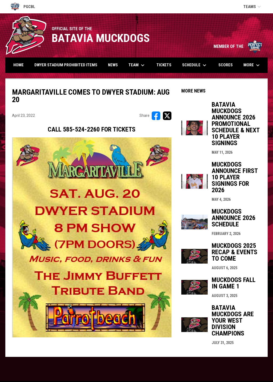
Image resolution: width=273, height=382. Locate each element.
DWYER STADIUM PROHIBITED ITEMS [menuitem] (65, 65)
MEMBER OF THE (238, 46)
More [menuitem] (252, 65)
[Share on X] (167, 115)
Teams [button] (252, 6)
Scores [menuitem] (225, 65)
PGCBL (23, 7)
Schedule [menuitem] (195, 65)
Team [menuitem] (137, 65)
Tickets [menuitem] (163, 65)
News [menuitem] (113, 65)
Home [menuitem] (18, 65)
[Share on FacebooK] (156, 115)
